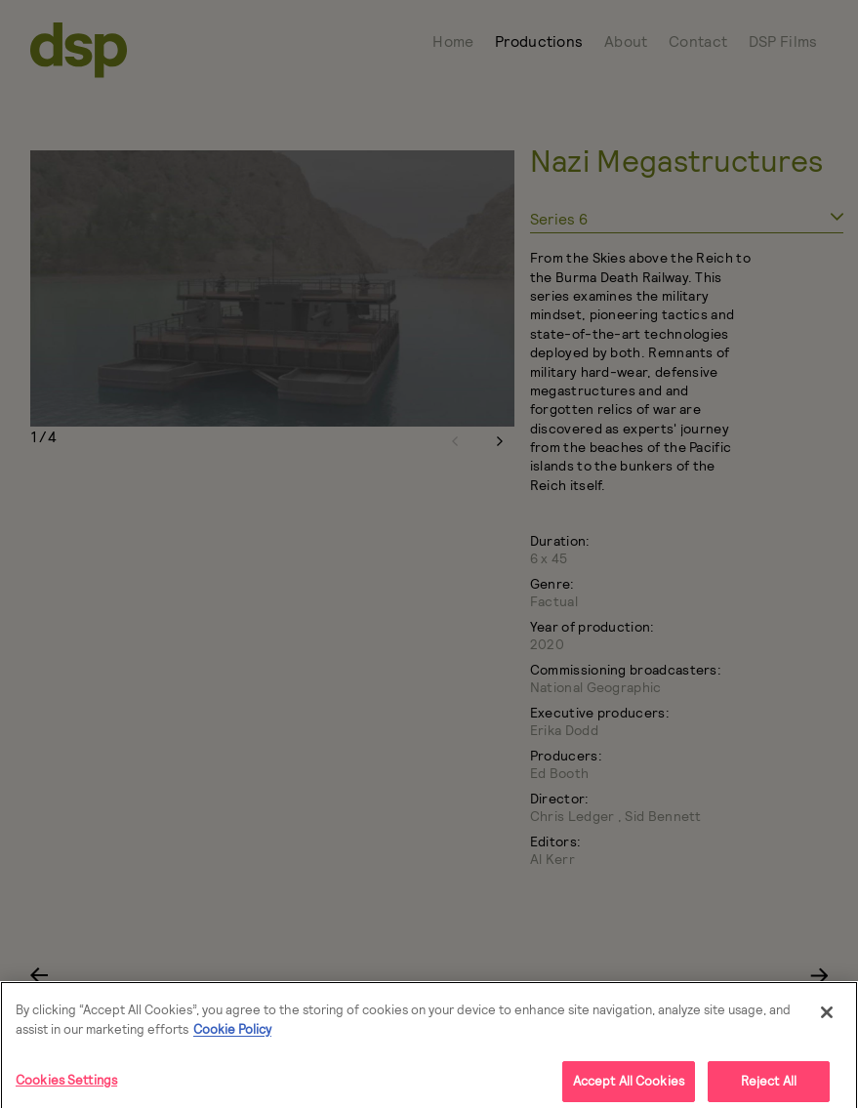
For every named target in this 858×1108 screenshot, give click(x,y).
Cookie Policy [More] (232, 1035)
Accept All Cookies (628, 1086)
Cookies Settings (66, 1085)
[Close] (826, 1018)
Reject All (769, 1086)
